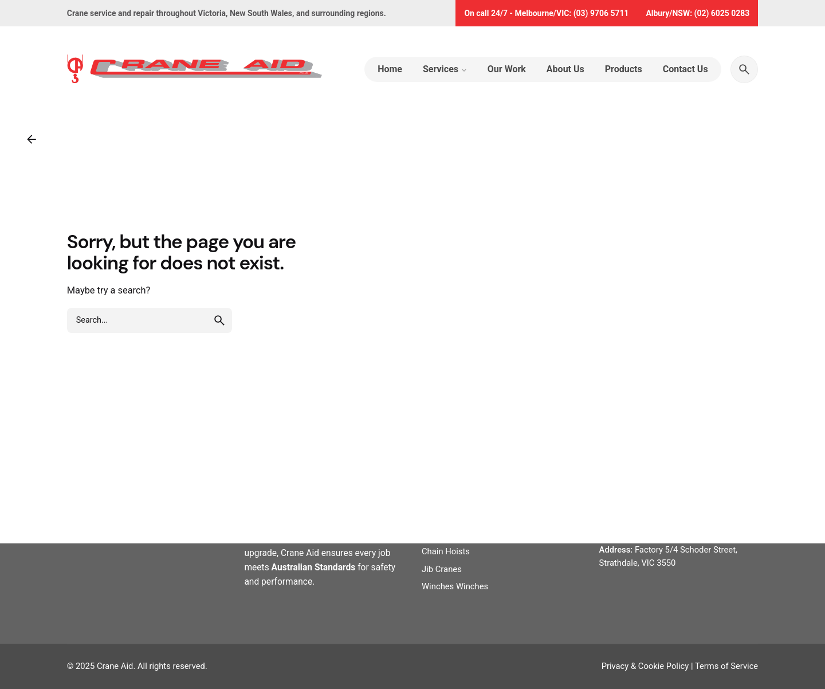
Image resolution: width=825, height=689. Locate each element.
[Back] (31, 139)
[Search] (744, 69)
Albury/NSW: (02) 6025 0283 (697, 13)
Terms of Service (726, 666)
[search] (219, 320)
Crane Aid (115, 666)
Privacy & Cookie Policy (645, 666)
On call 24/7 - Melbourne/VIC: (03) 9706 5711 (546, 13)
